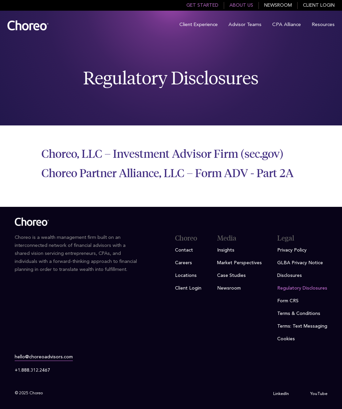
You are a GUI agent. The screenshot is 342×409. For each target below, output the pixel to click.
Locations (186, 275)
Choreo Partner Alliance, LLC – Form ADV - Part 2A (167, 173)
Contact (184, 250)
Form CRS (288, 301)
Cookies (286, 339)
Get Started (202, 5)
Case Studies (231, 275)
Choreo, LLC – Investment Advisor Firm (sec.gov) (162, 154)
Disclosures (289, 275)
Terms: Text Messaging (302, 326)
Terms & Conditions (298, 313)
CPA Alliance (286, 24)
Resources (323, 24)
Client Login (319, 5)
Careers (183, 263)
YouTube (318, 394)
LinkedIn (281, 394)
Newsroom (278, 5)
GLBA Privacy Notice (300, 263)
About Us (241, 5)
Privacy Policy (292, 250)
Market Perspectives (239, 263)
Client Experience (198, 24)
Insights (225, 250)
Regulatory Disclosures (302, 288)
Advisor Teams (245, 24)
